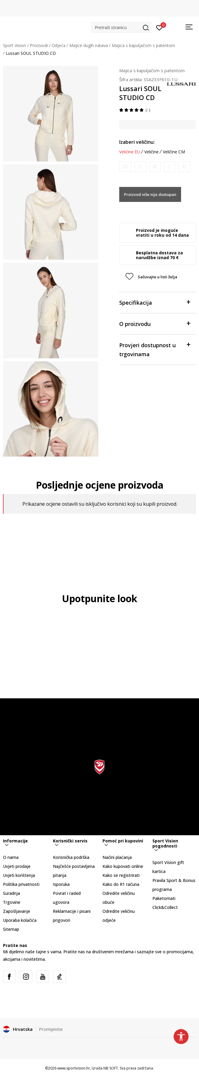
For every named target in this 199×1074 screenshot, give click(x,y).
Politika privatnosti (21, 884)
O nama (11, 857)
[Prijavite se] (159, 27)
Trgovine (11, 902)
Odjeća (58, 45)
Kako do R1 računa (120, 884)
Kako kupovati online (122, 866)
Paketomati (163, 898)
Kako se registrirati (121, 875)
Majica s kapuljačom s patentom (143, 45)
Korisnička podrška (71, 857)
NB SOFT (110, 1068)
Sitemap (11, 929)
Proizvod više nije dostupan (150, 194)
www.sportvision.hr (73, 1068)
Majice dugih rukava (88, 45)
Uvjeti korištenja (19, 875)
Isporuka (61, 884)
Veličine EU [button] (129, 151)
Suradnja (11, 893)
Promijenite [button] (51, 1029)
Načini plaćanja (117, 857)
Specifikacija (154, 302)
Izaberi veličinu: (137, 142)
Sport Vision (14, 45)
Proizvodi (39, 45)
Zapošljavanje (16, 911)
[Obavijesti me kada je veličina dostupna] (125, 166)
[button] (121, 27)
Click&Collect (165, 907)
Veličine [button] (151, 151)
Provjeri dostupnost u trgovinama (154, 349)
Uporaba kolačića (19, 920)
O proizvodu (154, 323)
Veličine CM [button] (174, 151)
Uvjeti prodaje (16, 866)
